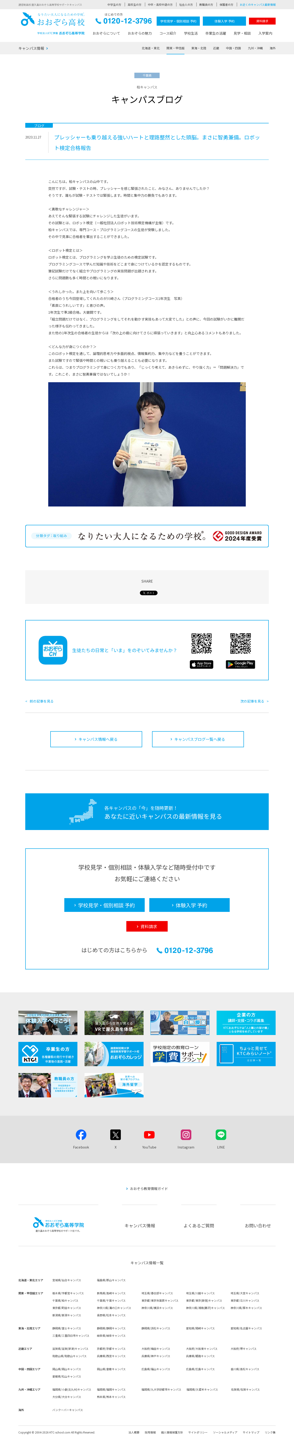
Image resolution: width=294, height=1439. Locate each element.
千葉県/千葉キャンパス (111, 1300)
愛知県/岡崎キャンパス (200, 1328)
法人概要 (133, 1432)
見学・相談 (242, 33)
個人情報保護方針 (172, 1432)
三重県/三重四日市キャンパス (70, 1335)
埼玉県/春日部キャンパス (157, 1293)
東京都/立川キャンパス (245, 1300)
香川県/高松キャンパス (245, 1369)
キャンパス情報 (31, 48)
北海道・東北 (151, 48)
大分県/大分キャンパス (66, 1397)
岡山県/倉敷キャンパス (111, 1369)
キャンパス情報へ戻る (98, 739)
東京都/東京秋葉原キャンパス (159, 1300)
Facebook (81, 1147)
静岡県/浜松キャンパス (155, 1328)
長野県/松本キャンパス (111, 1315)
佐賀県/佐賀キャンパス (245, 1389)
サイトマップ (251, 1432)
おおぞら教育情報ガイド (149, 1188)
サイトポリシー (198, 1432)
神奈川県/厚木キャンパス (246, 1308)
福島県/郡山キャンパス (111, 1280)
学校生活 (191, 33)
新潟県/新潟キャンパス (66, 1315)
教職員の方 (206, 4)
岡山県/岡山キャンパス (66, 1369)
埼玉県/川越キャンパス (200, 1293)
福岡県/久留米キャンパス (202, 1389)
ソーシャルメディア (225, 1432)
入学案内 (265, 33)
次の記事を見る (252, 701)
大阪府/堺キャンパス (244, 1348)
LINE (221, 1147)
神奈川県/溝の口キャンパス (114, 1308)
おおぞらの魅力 (140, 33)
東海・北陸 (198, 48)
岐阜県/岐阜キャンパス (111, 1335)
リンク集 (270, 1432)
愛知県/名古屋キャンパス (246, 1328)
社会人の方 (186, 4)
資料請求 (262, 21)
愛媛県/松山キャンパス (66, 1376)
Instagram (186, 1147)
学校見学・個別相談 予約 (178, 21)
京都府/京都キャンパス (111, 1348)
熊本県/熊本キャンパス (111, 1397)
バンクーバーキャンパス (67, 1410)
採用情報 (150, 1432)
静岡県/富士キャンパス (66, 1328)
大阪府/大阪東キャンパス (202, 1348)
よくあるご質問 (199, 1225)
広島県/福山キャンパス (155, 1369)
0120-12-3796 (124, 22)
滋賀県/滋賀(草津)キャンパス (70, 1348)
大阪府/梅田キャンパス (155, 1348)
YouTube (149, 1147)
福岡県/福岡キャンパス (111, 1389)
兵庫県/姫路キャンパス (200, 1356)
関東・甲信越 (175, 48)
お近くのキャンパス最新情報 (258, 4)
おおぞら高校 (52, 23)
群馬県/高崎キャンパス (111, 1293)
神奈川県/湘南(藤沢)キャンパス (205, 1308)
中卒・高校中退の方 (160, 4)
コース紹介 (167, 33)
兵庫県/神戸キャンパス (155, 1356)
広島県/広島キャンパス (200, 1369)
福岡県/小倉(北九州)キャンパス (71, 1389)
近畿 (216, 48)
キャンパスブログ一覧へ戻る (199, 739)
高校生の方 (134, 4)
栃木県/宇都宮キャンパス (68, 1293)
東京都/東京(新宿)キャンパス (204, 1300)
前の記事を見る (42, 701)
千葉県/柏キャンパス (65, 1300)
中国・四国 (233, 48)
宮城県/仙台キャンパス (66, 1280)
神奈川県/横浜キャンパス (157, 1308)
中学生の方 (114, 4)
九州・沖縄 (255, 48)
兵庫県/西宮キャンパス (111, 1356)
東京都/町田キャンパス (66, 1308)
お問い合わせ (258, 1225)
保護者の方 (226, 4)
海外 (273, 48)
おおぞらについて (106, 33)
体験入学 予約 (225, 21)
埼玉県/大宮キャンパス (245, 1293)
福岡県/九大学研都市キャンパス (161, 1389)
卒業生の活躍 (215, 33)
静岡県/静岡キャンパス (111, 1328)
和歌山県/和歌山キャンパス (69, 1356)
